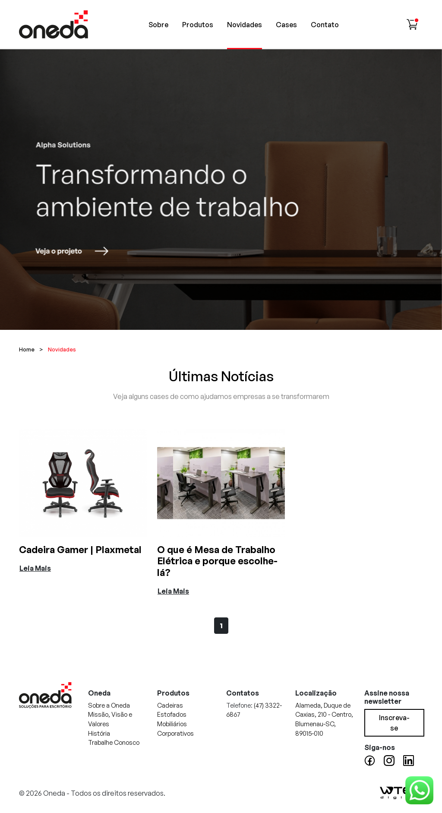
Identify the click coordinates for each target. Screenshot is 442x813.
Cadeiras (170, 705)
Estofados (171, 714)
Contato (325, 24)
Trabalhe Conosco (113, 742)
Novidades (244, 24)
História (99, 733)
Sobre (158, 24)
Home (27, 349)
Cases (286, 24)
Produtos (197, 24)
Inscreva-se (394, 722)
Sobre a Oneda (109, 705)
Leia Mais (35, 568)
